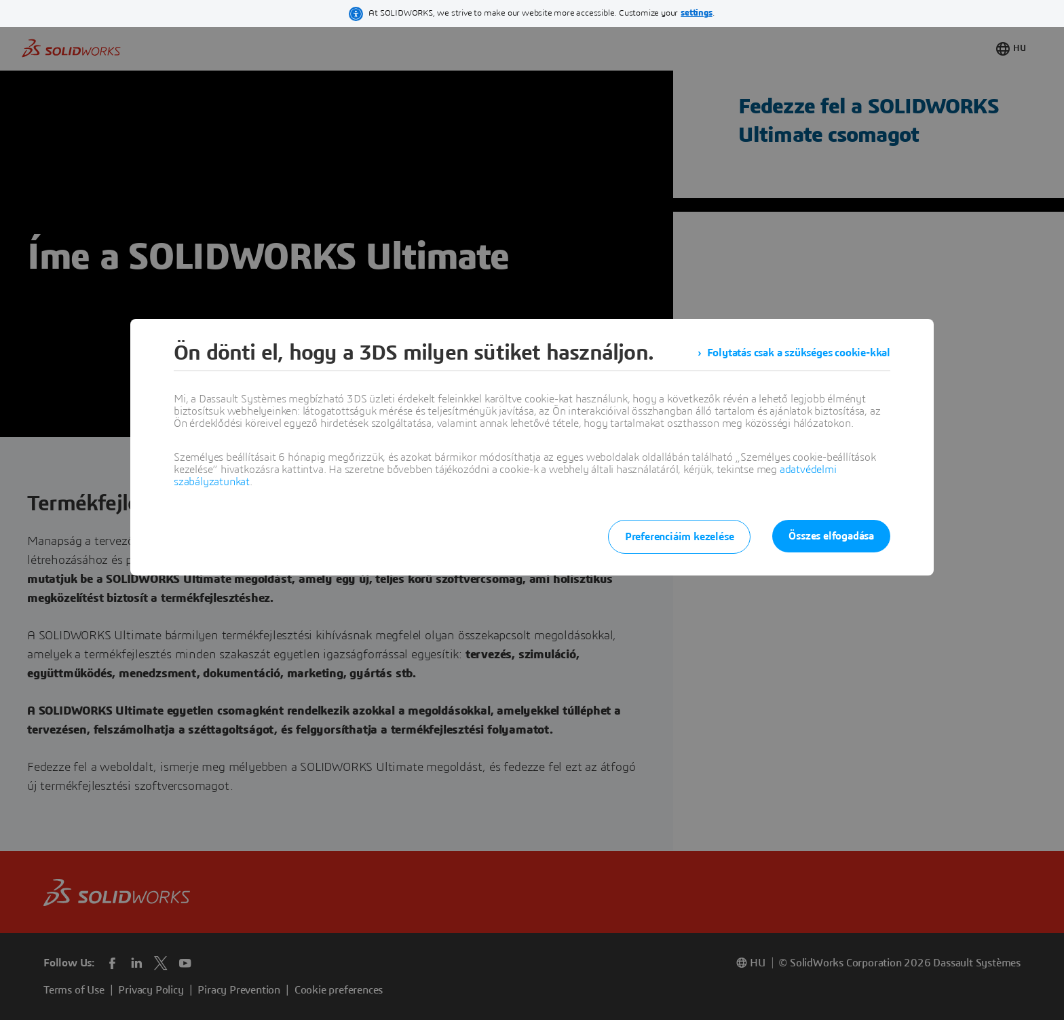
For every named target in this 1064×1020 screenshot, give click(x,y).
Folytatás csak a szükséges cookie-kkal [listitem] (798, 352)
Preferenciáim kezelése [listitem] (679, 536)
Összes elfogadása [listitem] (831, 536)
